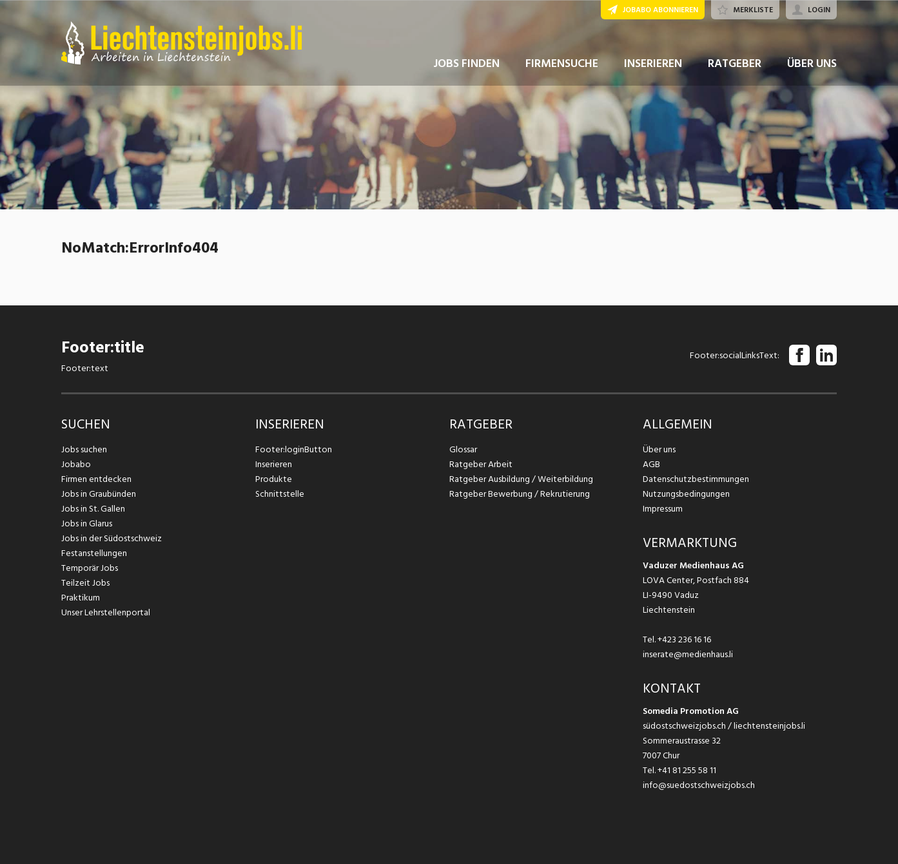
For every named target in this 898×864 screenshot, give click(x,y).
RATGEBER (734, 63)
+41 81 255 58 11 (687, 770)
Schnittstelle (279, 493)
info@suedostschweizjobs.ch (699, 785)
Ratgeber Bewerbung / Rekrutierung (519, 493)
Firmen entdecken (96, 479)
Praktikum (80, 597)
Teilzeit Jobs (85, 582)
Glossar (463, 449)
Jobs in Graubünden (98, 493)
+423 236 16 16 (684, 639)
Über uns (659, 449)
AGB (651, 464)
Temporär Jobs (89, 568)
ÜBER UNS (812, 63)
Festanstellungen (94, 553)
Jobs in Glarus (86, 523)
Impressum (663, 508)
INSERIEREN (653, 63)
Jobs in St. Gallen (93, 508)
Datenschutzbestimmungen (696, 479)
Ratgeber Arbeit (480, 464)
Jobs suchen (84, 449)
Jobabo (76, 464)
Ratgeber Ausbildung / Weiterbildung (521, 479)
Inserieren (273, 464)
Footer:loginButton (293, 449)
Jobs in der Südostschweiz (111, 538)
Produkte (273, 479)
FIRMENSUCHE (561, 63)
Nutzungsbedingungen (686, 493)
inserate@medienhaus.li (688, 654)
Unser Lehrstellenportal (105, 612)
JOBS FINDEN (466, 63)
